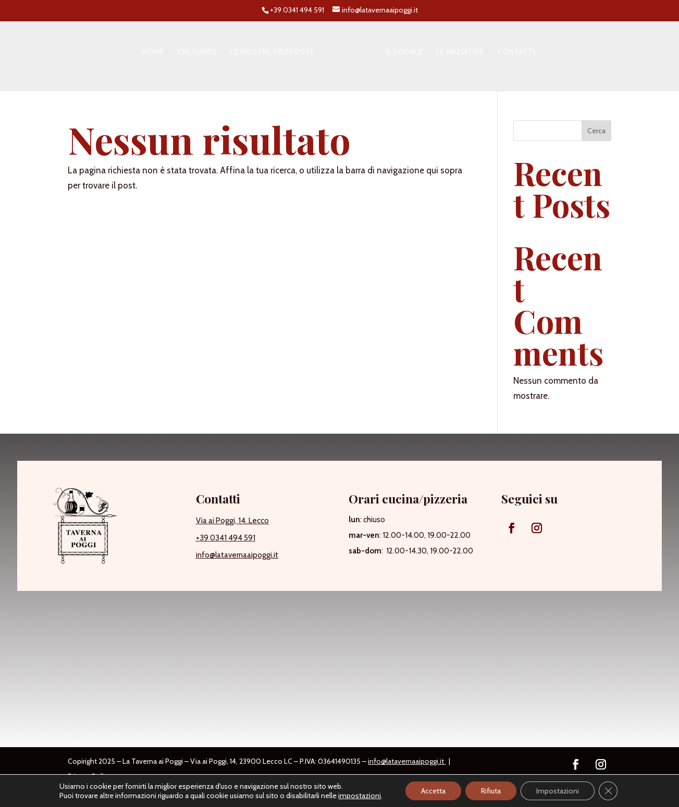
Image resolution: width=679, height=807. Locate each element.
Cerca (596, 130)
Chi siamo (197, 52)
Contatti (517, 52)
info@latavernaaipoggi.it (237, 555)
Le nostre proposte (272, 52)
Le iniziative (460, 52)
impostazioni (359, 795)
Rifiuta (491, 791)
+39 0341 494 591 (225, 538)
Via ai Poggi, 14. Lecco (232, 520)
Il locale (404, 52)
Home (153, 52)
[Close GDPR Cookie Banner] (608, 790)
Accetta (433, 791)
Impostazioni (557, 791)
